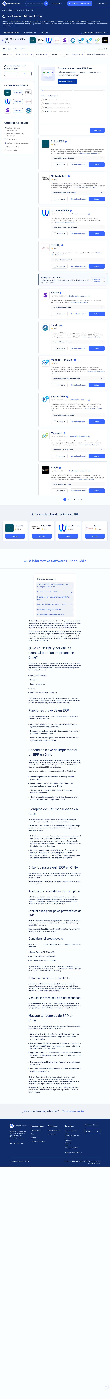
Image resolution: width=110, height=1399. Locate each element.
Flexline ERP (58, 396)
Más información (30, 32)
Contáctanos (69, 1126)
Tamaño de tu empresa (50, 96)
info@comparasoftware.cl (72, 1153)
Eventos (33, 1138)
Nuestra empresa (37, 1126)
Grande (55, 111)
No (25, 74)
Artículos (45, 32)
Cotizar (96, 165)
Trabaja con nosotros (37, 1141)
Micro (54, 100)
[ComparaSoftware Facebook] (18, 1143)
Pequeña (56, 103)
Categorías (57, 3)
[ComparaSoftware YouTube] (14, 1143)
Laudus (55, 325)
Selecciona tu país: (91, 1125)
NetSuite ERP (59, 176)
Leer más (14, 26)
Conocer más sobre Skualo (79, 302)
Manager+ (57, 433)
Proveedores (53, 1126)
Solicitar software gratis (67, 81)
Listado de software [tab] (11, 32)
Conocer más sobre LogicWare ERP (67, 222)
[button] (78, 158)
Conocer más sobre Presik (85, 479)
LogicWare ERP (60, 210)
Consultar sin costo (79, 164)
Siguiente (97, 130)
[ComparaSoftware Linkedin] (11, 1143)
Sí (11, 74)
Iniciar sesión (101, 3)
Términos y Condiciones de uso (94, 1162)
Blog (32, 1134)
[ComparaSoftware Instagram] (22, 1143)
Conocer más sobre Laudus (91, 337)
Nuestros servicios (54, 1130)
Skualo (55, 292)
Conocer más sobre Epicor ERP (90, 153)
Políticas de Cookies (85, 1161)
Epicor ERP (57, 141)
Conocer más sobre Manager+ (89, 445)
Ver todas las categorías (74, 1111)
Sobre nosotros (36, 1130)
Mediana (56, 107)
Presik (54, 467)
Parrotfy (56, 245)
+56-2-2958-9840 (71, 1148)
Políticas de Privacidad (71, 1161)
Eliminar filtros (20, 49)
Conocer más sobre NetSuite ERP (87, 188)
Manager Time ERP (62, 359)
